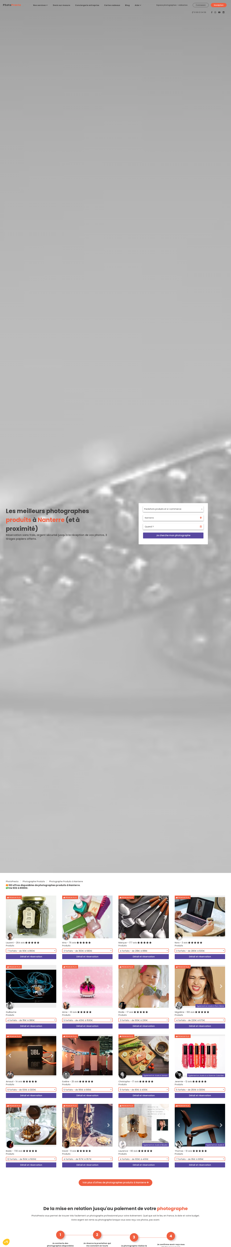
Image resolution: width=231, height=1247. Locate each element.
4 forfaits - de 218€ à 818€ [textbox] (133, 950)
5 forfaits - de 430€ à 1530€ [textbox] (78, 1020)
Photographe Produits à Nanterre (66, 881)
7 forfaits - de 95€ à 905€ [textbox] (190, 1159)
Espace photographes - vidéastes (172, 5)
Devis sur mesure (61, 5)
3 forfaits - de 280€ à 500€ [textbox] (190, 950)
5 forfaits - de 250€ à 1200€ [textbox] (190, 1089)
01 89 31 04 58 (200, 12)
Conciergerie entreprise (87, 5)
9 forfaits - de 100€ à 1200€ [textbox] (21, 1089)
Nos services (40, 5)
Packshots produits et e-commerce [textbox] (162, 509)
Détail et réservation (31, 956)
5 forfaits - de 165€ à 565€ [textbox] (77, 1089)
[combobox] (173, 509)
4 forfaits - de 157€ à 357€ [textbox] (78, 1159)
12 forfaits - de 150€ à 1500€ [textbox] (21, 1159)
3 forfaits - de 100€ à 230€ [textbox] (134, 1020)
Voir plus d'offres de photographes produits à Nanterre (115, 1182)
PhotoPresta (12, 881)
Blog (127, 5)
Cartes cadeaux (112, 5)
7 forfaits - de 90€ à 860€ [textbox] (21, 950)
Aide (138, 5)
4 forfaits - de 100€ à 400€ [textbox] (134, 1159)
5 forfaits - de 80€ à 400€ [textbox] (134, 1089)
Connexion (201, 5)
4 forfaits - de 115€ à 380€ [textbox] (21, 1020)
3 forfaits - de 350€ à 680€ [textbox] (78, 950)
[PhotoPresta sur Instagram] (215, 12)
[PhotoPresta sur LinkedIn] (223, 12)
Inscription (218, 5)
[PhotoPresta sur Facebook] (212, 12)
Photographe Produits (34, 881)
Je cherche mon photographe (173, 535)
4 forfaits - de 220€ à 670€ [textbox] (190, 1020)
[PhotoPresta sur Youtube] (219, 12)
